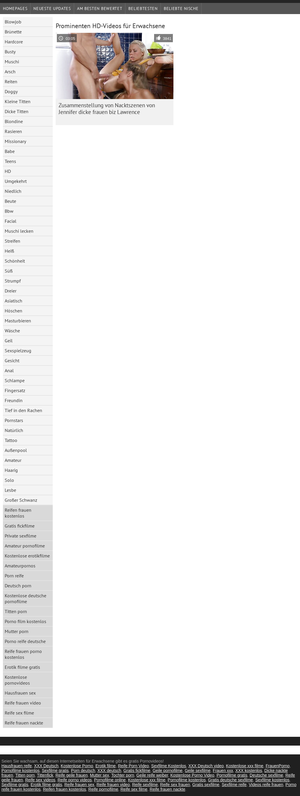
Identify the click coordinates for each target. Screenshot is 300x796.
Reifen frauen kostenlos (18, 513)
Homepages (15, 8)
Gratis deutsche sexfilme (230, 780)
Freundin (14, 400)
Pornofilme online (110, 780)
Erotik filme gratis (22, 667)
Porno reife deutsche (25, 641)
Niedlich (13, 191)
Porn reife (14, 576)
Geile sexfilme (198, 770)
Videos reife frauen (266, 784)
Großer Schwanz (21, 500)
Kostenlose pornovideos (17, 680)
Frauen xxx (223, 770)
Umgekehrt (16, 181)
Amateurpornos (20, 566)
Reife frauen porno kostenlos (23, 654)
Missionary (15, 141)
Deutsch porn (18, 586)
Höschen (13, 311)
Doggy (11, 91)
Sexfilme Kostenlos (168, 765)
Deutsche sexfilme (266, 775)
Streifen (12, 241)
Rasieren (13, 131)
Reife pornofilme (103, 789)
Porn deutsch (83, 770)
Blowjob (13, 22)
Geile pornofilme (168, 770)
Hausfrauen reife (16, 765)
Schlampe (15, 380)
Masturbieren (18, 321)
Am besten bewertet (99, 8)
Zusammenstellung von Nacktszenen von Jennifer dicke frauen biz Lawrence (107, 108)
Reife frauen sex (79, 784)
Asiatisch (13, 301)
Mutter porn (16, 631)
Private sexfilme (20, 536)
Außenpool (16, 450)
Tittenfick (45, 775)
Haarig (11, 470)
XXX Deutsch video (206, 765)
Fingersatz (15, 390)
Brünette (13, 32)
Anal (9, 370)
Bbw (9, 211)
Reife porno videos (74, 780)
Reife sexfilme (145, 784)
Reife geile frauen (71, 775)
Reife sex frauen (175, 784)
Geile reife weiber (152, 775)
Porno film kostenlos (25, 621)
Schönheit (15, 261)
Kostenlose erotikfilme (27, 556)
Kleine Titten (17, 101)
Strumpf (13, 281)
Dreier (10, 291)
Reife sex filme (19, 713)
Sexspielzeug (18, 350)
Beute (10, 201)
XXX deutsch (109, 770)
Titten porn (16, 611)
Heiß (9, 251)
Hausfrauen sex (20, 693)
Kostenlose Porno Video (192, 775)
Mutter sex (99, 775)
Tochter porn (122, 775)
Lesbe (10, 490)
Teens (10, 161)
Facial (10, 221)
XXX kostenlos (248, 770)
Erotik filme (106, 765)
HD (8, 171)
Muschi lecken (19, 231)
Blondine (14, 121)
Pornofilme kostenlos (20, 770)
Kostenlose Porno (77, 765)
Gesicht (12, 360)
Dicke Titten (16, 111)
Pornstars (14, 420)
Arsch (10, 71)
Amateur (13, 460)
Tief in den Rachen (23, 410)
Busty (10, 52)
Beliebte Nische (181, 8)
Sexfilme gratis (55, 770)
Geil (9, 340)
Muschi (12, 61)
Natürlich (14, 430)
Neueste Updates (52, 8)
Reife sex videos (40, 780)
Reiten (11, 81)
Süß (9, 271)
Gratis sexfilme (205, 784)
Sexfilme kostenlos (272, 780)
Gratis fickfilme (20, 526)
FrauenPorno (278, 765)
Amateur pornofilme (25, 546)
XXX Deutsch (46, 765)
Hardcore (14, 42)
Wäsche (12, 331)
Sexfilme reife (234, 784)
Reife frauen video (23, 703)
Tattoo (11, 440)
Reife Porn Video (133, 765)
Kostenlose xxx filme (244, 765)
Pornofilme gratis (232, 775)
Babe (10, 151)
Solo (9, 480)
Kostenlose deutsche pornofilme (25, 598)
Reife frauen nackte (24, 723)
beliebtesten (142, 8)
